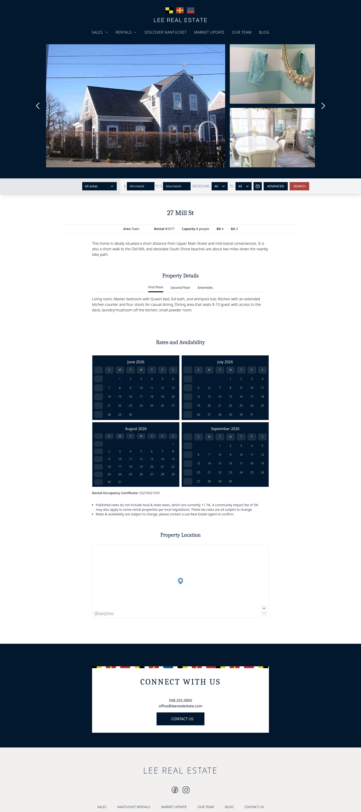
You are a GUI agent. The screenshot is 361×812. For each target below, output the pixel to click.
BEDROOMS (201, 186)
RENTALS (126, 32)
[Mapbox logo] (104, 613)
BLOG (264, 32)
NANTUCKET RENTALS (133, 807)
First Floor (155, 287)
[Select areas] (99, 186)
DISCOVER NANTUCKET (166, 32)
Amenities (205, 287)
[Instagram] (175, 790)
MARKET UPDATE (209, 32)
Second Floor (180, 287)
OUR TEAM (242, 32)
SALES (100, 32)
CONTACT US (182, 718)
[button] (180, 581)
